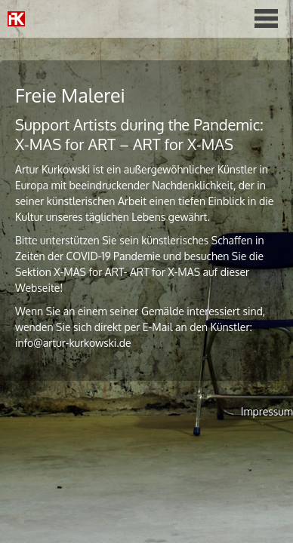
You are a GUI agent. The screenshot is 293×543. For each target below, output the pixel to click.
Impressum (267, 411)
